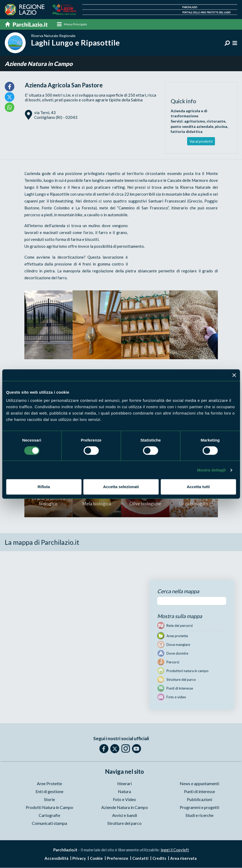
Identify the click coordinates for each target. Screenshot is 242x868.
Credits (159, 858)
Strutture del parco (124, 823)
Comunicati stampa (49, 823)
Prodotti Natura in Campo (49, 807)
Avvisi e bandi (124, 815)
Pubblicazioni (199, 799)
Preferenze (117, 858)
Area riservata (183, 858)
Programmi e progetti (199, 807)
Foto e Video (124, 799)
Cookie (96, 858)
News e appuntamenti (199, 783)
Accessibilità (56, 858)
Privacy (79, 858)
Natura (124, 791)
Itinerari (124, 783)
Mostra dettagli (211, 470)
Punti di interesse (199, 791)
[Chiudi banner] (234, 375)
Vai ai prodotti (201, 141)
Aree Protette (49, 783)
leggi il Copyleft (175, 850)
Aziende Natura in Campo (39, 64)
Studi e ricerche (199, 815)
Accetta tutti (198, 486)
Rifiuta (44, 486)
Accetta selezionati (121, 486)
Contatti (140, 858)
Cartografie (49, 815)
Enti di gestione (49, 791)
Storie (49, 799)
